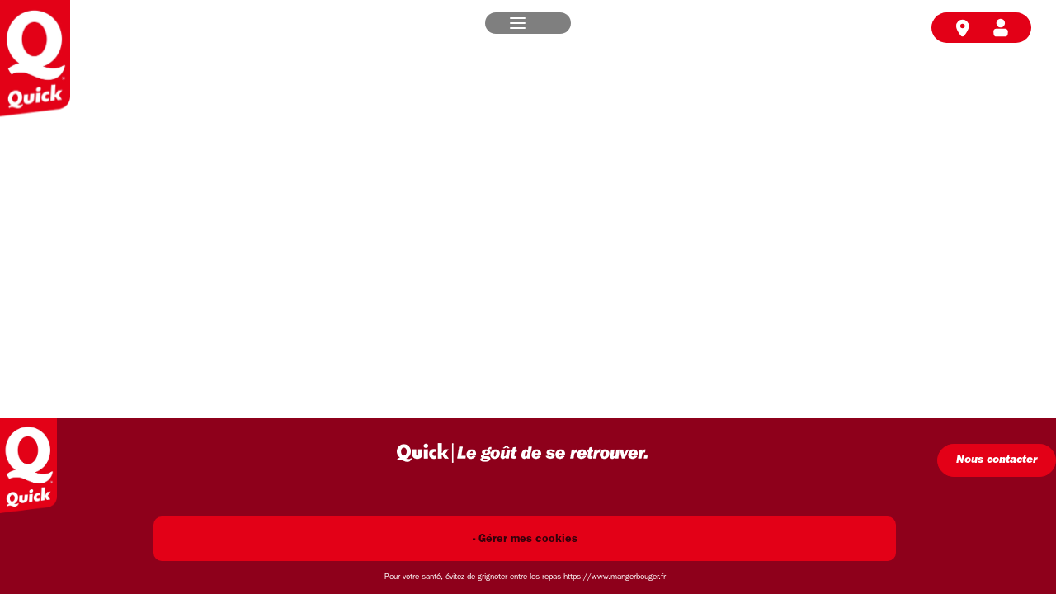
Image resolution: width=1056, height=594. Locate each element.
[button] (518, 23)
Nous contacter (996, 460)
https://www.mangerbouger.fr (614, 577)
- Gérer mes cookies (525, 539)
